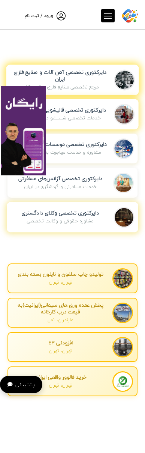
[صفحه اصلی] (130, 14)
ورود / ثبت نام (38, 16)
